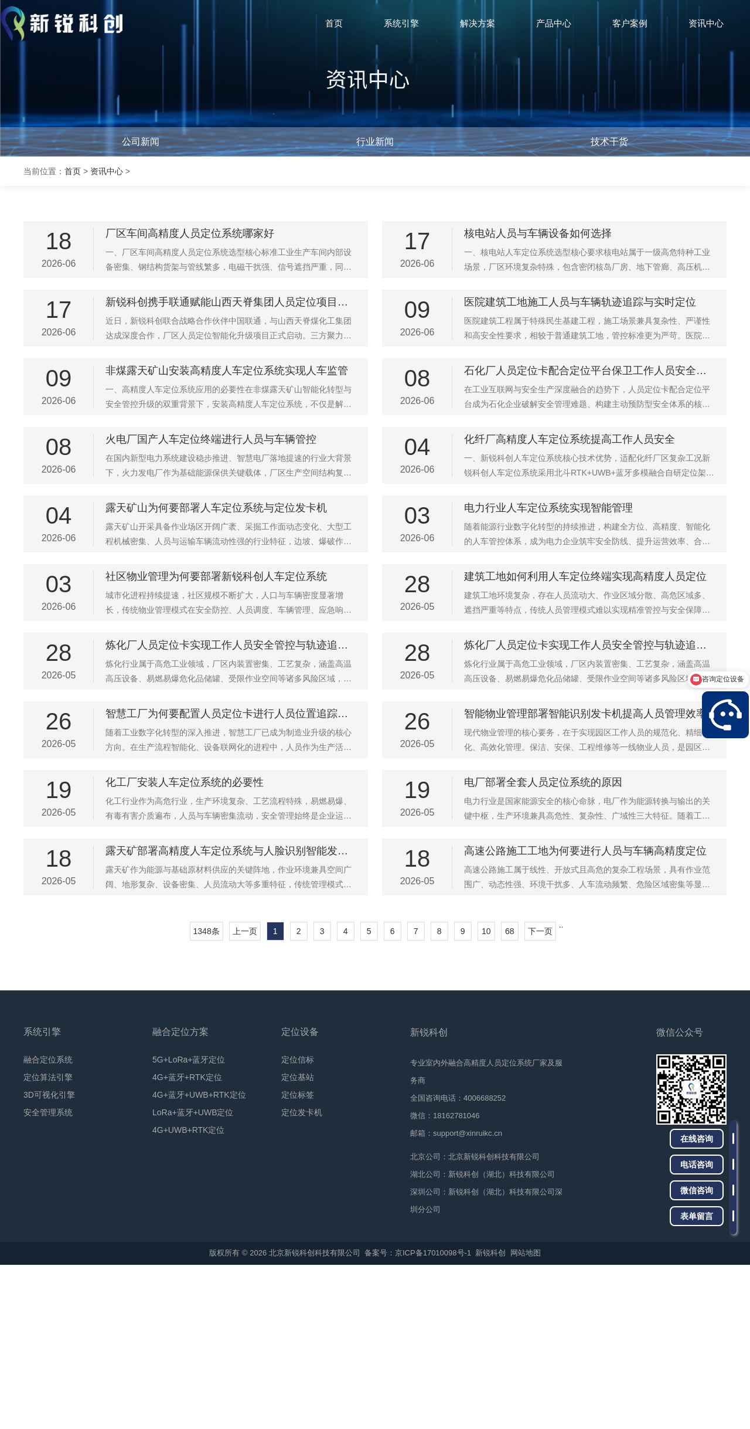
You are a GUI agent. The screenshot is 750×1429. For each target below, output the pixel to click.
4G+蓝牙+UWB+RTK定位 (199, 1259)
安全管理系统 (48, 1276)
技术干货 (609, 142)
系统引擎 (42, 1196)
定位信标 (297, 1223)
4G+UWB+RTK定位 (188, 1294)
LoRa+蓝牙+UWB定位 (192, 1276)
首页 (72, 171)
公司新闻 (140, 142)
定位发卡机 (301, 1276)
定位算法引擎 (48, 1241)
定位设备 (300, 1196)
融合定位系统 (48, 1223)
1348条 (206, 1095)
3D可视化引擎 (49, 1259)
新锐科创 (490, 1417)
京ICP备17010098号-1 (433, 1417)
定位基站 (297, 1241)
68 (509, 1095)
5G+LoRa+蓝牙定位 (189, 1223)
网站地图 (525, 1417)
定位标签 (297, 1259)
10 (486, 1095)
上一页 (245, 1095)
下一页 (540, 1095)
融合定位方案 (180, 1196)
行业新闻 (375, 142)
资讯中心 (106, 171)
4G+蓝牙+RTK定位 (187, 1241)
